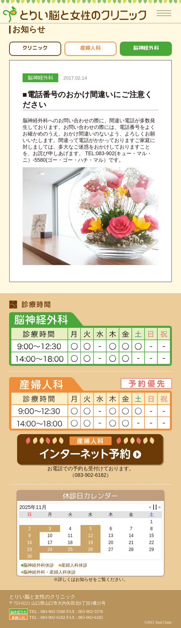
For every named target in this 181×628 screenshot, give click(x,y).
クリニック (35, 47)
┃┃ (154, 507)
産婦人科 (90, 47)
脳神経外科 (146, 47)
